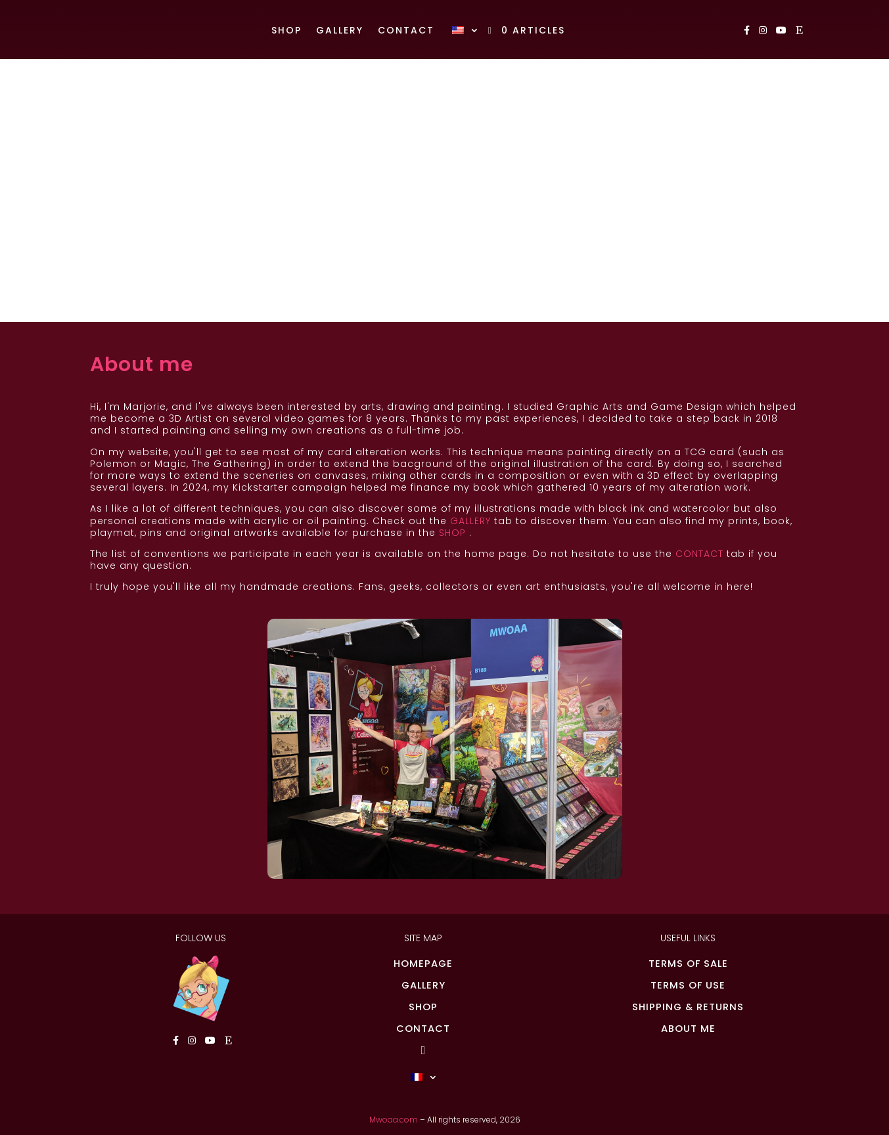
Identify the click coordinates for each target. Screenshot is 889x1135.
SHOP (452, 532)
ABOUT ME (688, 1028)
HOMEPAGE (423, 963)
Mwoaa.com (393, 1119)
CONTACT (699, 553)
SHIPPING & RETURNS (688, 1006)
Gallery (339, 31)
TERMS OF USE (687, 985)
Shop (286, 31)
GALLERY (470, 520)
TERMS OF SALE (688, 963)
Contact (406, 31)
